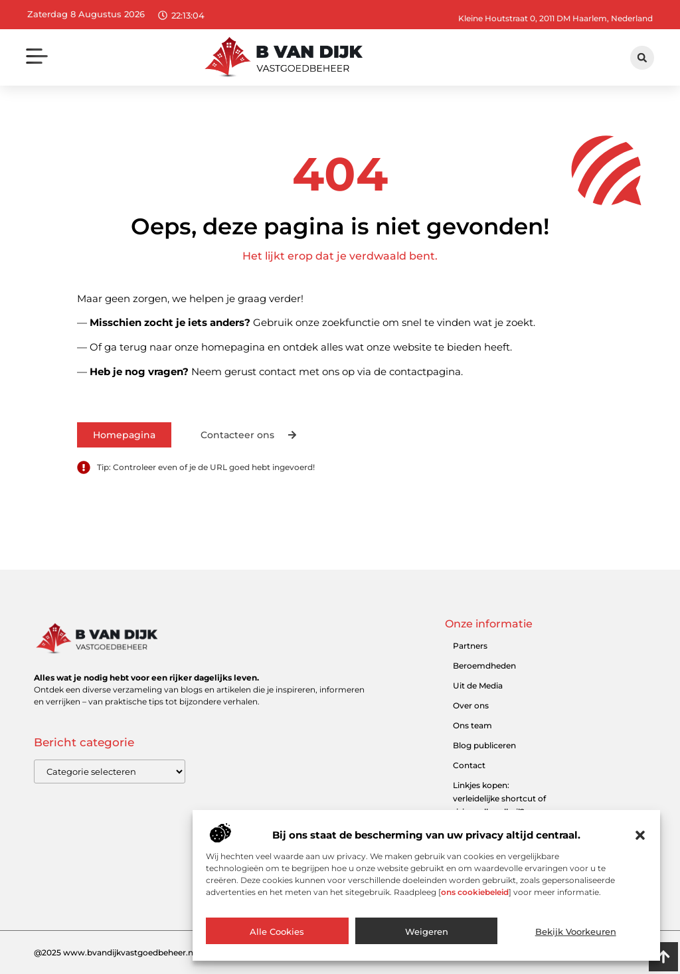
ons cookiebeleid (475, 893)
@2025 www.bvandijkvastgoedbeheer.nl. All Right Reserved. (154, 952)
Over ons (471, 705)
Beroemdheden (484, 666)
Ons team (472, 725)
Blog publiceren (484, 745)
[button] (640, 836)
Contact (469, 765)
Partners (470, 646)
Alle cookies (277, 932)
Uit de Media (478, 685)
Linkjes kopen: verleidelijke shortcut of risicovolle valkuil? (499, 798)
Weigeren (426, 932)
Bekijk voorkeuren (575, 932)
